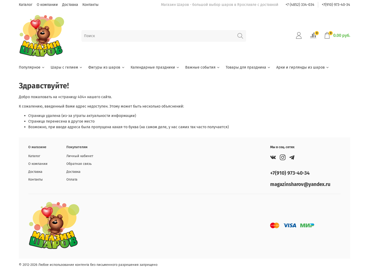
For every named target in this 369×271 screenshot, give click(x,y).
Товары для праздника (248, 67)
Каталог (25, 4)
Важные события (202, 67)
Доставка (70, 4)
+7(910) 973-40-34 (336, 4)
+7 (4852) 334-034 (299, 4)
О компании (47, 4)
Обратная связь (79, 164)
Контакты (90, 4)
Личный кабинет (79, 156)
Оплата (71, 180)
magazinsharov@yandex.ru (300, 184)
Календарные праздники (155, 67)
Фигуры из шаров (106, 67)
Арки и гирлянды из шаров (302, 67)
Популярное (32, 67)
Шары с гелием (67, 67)
